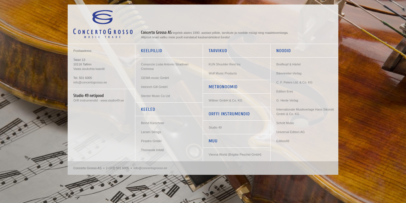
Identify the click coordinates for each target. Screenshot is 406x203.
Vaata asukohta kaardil (89, 68)
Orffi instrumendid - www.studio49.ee (98, 100)
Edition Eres (284, 91)
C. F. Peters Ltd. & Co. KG (294, 82)
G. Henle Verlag (287, 100)
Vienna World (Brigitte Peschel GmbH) (235, 154)
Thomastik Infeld (152, 150)
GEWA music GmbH (155, 78)
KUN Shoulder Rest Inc (225, 64)
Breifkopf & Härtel (288, 64)
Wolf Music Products (223, 73)
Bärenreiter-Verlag (288, 73)
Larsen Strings (151, 132)
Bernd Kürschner (152, 123)
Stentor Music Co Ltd (155, 96)
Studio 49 (215, 127)
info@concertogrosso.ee (90, 82)
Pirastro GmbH (151, 141)
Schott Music (285, 123)
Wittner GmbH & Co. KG (225, 100)
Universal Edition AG (290, 132)
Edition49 (282, 141)
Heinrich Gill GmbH (154, 87)
